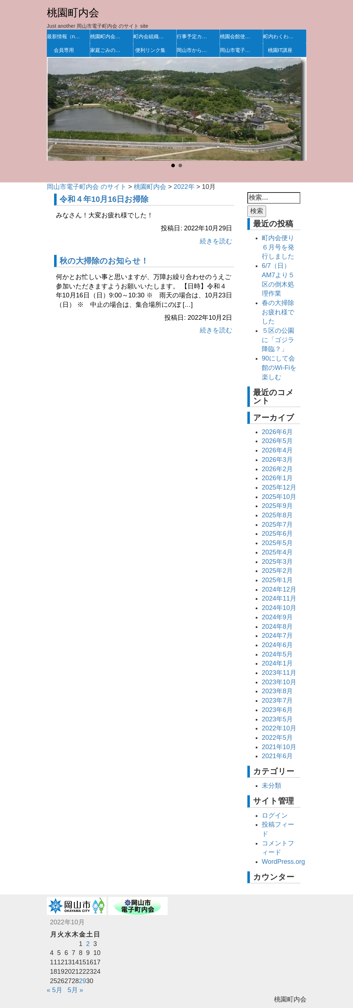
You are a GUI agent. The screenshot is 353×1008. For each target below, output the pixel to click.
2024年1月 (277, 663)
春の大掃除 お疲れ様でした (281, 312)
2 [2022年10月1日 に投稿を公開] (88, 943)
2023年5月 (277, 719)
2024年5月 (277, 654)
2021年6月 (277, 756)
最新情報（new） (64, 36)
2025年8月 (277, 515)
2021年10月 (279, 747)
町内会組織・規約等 (150, 36)
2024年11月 (279, 598)
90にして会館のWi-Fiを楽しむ (279, 367)
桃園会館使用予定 (237, 36)
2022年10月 (279, 728)
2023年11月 (279, 672)
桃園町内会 (73, 12)
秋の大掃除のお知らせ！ (104, 260)
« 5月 (54, 990)
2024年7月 (277, 635)
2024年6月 (277, 645)
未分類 (271, 785)
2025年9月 (277, 505)
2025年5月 (277, 543)
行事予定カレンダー (194, 36)
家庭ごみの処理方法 (107, 50)
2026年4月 (277, 450)
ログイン (275, 815)
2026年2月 (277, 469)
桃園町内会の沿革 (107, 36)
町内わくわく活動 (280, 36)
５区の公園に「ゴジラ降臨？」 (278, 340)
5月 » (75, 990)
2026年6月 (277, 432)
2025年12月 (279, 487)
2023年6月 (277, 709)
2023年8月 (277, 691)
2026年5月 (277, 441)
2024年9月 (277, 617)
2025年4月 (277, 552)
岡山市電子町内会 (237, 50)
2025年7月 (277, 524)
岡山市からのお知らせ (194, 50)
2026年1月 (277, 478)
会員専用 (64, 50)
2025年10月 (279, 496)
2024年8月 (277, 626)
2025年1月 (277, 580)
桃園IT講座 (280, 50)
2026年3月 (277, 459)
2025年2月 (277, 570)
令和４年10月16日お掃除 (104, 199)
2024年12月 (279, 589)
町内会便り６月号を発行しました (278, 247)
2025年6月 (277, 533)
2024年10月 (279, 607)
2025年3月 (277, 561)
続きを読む (216, 241)
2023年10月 (279, 682)
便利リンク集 (150, 50)
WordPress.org (283, 861)
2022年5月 (277, 737)
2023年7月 (277, 700)
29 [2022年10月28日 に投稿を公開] (82, 981)
